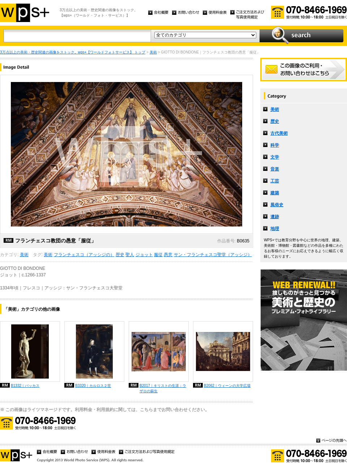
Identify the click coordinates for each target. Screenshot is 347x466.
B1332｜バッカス (25, 386)
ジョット (144, 254)
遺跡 (274, 216)
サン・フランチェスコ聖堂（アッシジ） (213, 254)
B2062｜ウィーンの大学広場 (227, 386)
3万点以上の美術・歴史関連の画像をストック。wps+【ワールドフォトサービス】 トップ (72, 52)
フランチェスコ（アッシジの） (84, 254)
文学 (274, 157)
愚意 (168, 254)
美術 (153, 52)
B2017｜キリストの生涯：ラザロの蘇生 (163, 388)
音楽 (274, 169)
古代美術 (279, 133)
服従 (158, 254)
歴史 (120, 254)
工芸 (274, 181)
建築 (274, 192)
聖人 (129, 254)
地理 (274, 228)
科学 (274, 145)
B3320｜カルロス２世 (93, 386)
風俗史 (276, 204)
